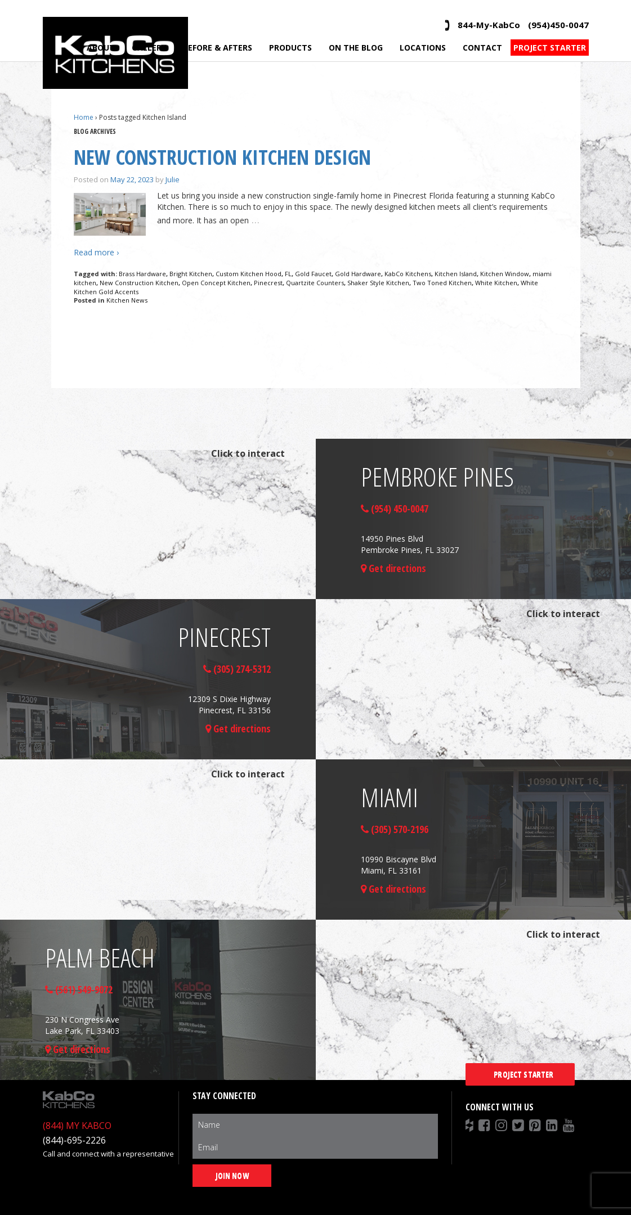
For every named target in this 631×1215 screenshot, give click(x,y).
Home (83, 117)
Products (290, 47)
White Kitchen (496, 282)
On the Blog (356, 47)
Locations (423, 47)
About (101, 47)
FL (288, 273)
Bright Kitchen (190, 273)
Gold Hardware (358, 273)
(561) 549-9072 (79, 989)
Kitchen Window (504, 273)
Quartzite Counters (315, 282)
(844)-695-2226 (74, 1140)
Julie (172, 179)
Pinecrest (268, 282)
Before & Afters (217, 47)
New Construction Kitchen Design (222, 157)
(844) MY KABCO (77, 1125)
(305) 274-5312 (237, 669)
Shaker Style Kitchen (378, 282)
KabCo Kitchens (407, 273)
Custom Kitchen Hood (248, 273)
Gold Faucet (313, 273)
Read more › (96, 252)
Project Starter (549, 47)
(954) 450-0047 (394, 508)
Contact (482, 47)
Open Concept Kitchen (216, 282)
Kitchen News (126, 300)
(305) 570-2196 (394, 829)
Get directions (393, 568)
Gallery (149, 47)
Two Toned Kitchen (442, 282)
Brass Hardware (142, 273)
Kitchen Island (456, 273)
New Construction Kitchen (139, 282)
